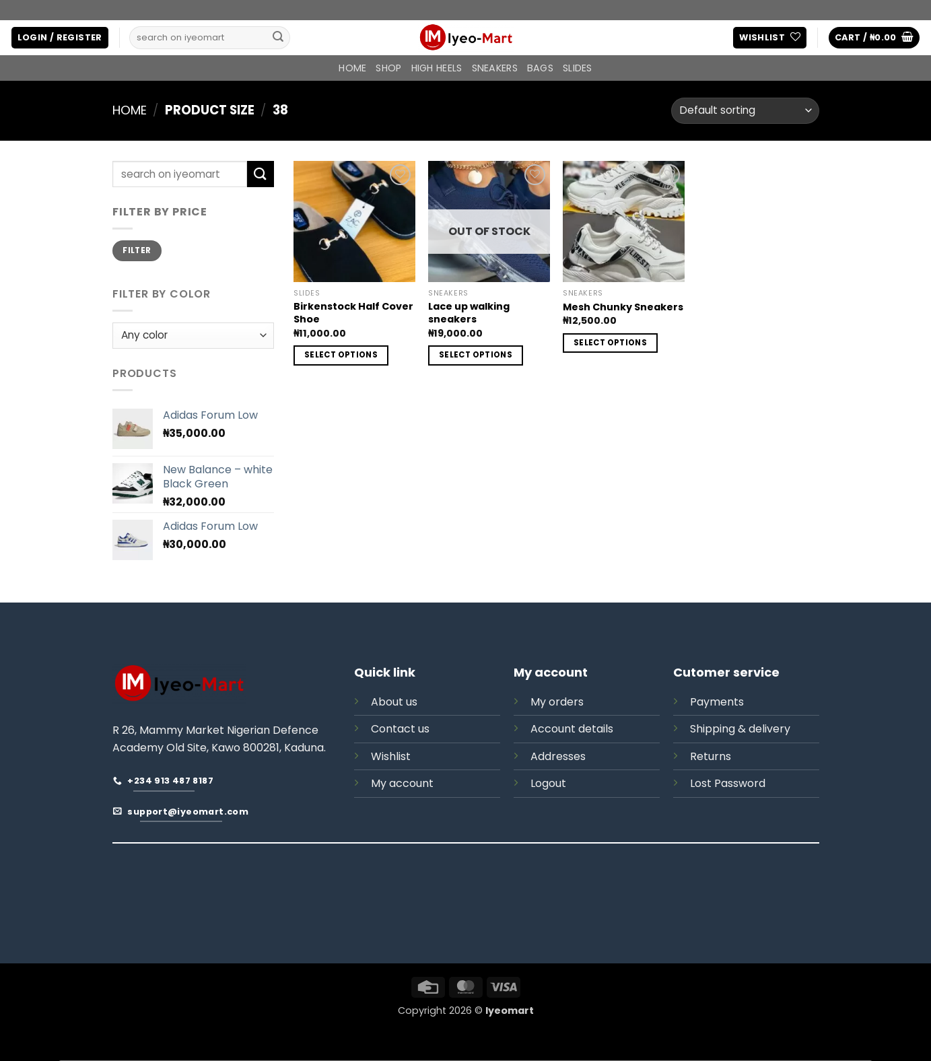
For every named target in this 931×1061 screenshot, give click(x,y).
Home (352, 68)
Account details (571, 729)
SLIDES (577, 68)
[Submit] (278, 37)
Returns (710, 756)
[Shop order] (745, 111)
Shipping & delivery (740, 729)
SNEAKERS (495, 68)
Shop (388, 68)
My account (402, 783)
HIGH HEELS (436, 68)
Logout (548, 783)
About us (394, 702)
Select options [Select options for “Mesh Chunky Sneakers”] (610, 342)
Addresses (558, 756)
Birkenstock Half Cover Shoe (353, 312)
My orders (557, 702)
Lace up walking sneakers (469, 312)
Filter (137, 250)
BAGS (540, 68)
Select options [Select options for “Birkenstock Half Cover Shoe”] (341, 354)
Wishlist (391, 756)
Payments (717, 702)
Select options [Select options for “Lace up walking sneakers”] (475, 354)
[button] (59, 38)
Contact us (400, 729)
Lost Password (727, 783)
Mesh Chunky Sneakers (623, 307)
